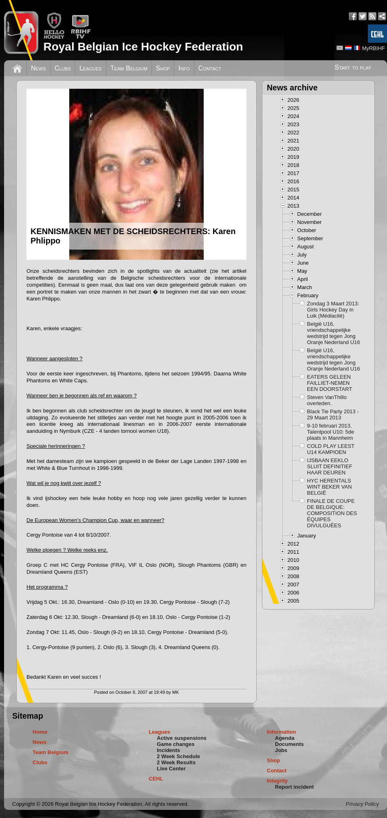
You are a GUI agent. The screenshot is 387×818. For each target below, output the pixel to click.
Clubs (63, 68)
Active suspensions (182, 738)
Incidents (168, 750)
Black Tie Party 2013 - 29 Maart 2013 (333, 414)
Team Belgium (128, 68)
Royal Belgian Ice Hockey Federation (143, 46)
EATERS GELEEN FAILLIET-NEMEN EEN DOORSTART (329, 383)
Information (281, 732)
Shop (163, 68)
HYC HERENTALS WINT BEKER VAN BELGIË (329, 487)
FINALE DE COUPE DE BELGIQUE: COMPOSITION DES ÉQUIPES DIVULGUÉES (332, 513)
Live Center (171, 768)
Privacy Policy (362, 804)
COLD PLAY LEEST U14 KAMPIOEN (330, 449)
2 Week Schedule (178, 756)
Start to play (352, 67)
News (38, 68)
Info (184, 68)
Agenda (285, 738)
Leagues (90, 68)
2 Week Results (176, 762)
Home (40, 732)
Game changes (176, 744)
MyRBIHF (373, 48)
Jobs (281, 750)
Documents (289, 744)
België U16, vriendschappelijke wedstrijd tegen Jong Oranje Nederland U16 (333, 333)
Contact (209, 68)
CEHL (156, 779)
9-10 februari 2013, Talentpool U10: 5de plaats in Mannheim (330, 432)
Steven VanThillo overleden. (327, 400)
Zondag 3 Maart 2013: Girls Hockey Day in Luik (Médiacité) (333, 309)
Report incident (294, 787)
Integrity (277, 781)
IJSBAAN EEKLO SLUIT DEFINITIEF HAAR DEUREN (329, 466)
